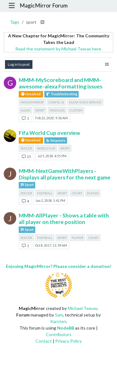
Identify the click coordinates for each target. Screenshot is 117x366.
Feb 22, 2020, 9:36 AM (51, 118)
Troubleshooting (61, 94)
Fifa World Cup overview (49, 133)
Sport (27, 185)
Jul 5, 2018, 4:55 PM (51, 156)
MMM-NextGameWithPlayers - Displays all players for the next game (64, 174)
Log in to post (19, 64)
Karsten (58, 321)
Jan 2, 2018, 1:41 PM (50, 200)
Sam (59, 314)
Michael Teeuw (82, 308)
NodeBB (65, 327)
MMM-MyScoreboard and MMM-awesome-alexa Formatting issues (60, 83)
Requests (56, 140)
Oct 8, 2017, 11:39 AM (51, 245)
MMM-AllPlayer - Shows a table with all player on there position (64, 218)
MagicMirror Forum (44, 5)
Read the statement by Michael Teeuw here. (58, 48)
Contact (44, 341)
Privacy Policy (68, 341)
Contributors (58, 334)
